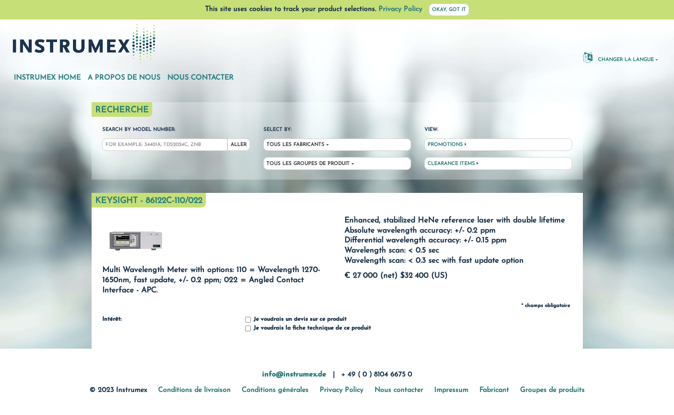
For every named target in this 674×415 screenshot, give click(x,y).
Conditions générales (275, 390)
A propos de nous (124, 77)
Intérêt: (111, 319)
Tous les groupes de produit (308, 163)
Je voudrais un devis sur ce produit (296, 320)
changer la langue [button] (618, 57)
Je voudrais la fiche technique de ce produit (308, 328)
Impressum (451, 390)
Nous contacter (200, 77)
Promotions (447, 144)
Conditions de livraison (194, 390)
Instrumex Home (47, 77)
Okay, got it (449, 10)
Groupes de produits (552, 390)
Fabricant (494, 390)
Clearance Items (453, 163)
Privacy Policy (400, 9)
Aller (238, 144)
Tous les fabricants (295, 144)
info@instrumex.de (294, 374)
